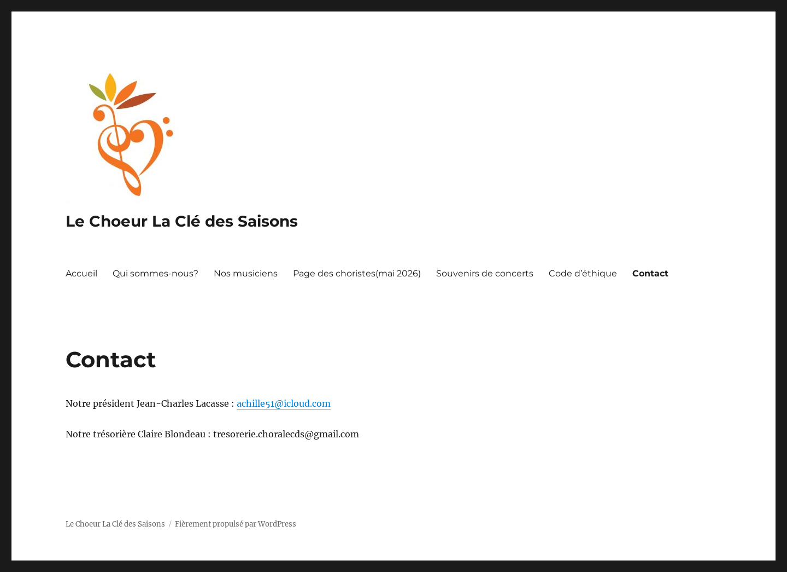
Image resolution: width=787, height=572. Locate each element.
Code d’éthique (583, 273)
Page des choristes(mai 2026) (357, 273)
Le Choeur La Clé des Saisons (182, 221)
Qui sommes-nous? (155, 273)
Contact (650, 273)
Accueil (81, 273)
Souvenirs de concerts (484, 273)
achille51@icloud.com (284, 403)
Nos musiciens (246, 273)
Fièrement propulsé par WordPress (235, 524)
